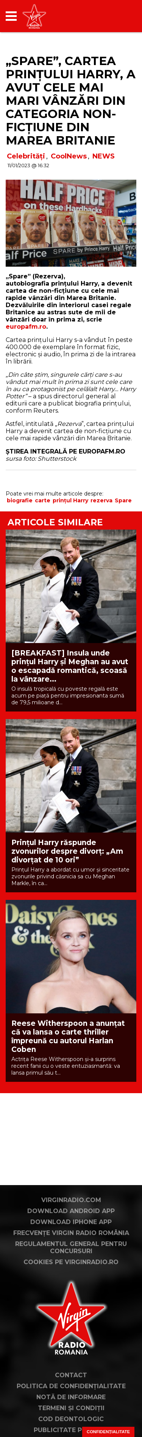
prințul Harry (70, 500)
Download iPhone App (71, 1222)
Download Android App (71, 1211)
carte (42, 500)
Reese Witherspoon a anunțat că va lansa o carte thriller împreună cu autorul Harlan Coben (68, 1036)
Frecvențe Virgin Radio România (71, 1233)
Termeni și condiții (71, 1408)
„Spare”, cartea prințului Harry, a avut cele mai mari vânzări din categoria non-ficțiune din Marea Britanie (71, 101)
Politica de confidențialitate (71, 1386)
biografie (20, 500)
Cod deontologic (71, 1419)
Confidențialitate (108, 1431)
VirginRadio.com (71, 1200)
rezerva (101, 500)
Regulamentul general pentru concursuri (71, 1247)
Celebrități (26, 156)
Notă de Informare (71, 1397)
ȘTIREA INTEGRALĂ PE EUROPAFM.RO (65, 451)
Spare (123, 500)
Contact (71, 1375)
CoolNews (69, 156)
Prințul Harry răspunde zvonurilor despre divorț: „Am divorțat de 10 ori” (67, 851)
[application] (117, 16)
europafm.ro (26, 326)
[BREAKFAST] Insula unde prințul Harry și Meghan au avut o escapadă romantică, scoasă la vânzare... (69, 666)
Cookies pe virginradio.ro (71, 1262)
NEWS (103, 156)
